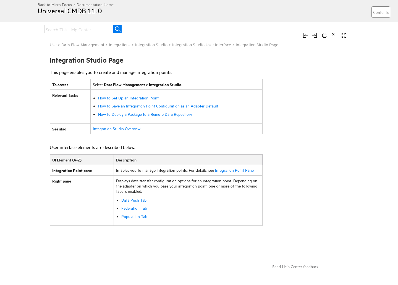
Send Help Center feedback (295, 266)
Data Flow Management (82, 44)
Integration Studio (151, 44)
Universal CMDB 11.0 (70, 10)
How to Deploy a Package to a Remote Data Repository (145, 114)
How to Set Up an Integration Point (128, 97)
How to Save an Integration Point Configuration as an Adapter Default (158, 105)
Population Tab (134, 216)
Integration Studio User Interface (201, 44)
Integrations (119, 44)
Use (53, 44)
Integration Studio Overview (116, 128)
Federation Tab (134, 207)
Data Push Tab (133, 199)
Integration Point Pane (234, 170)
